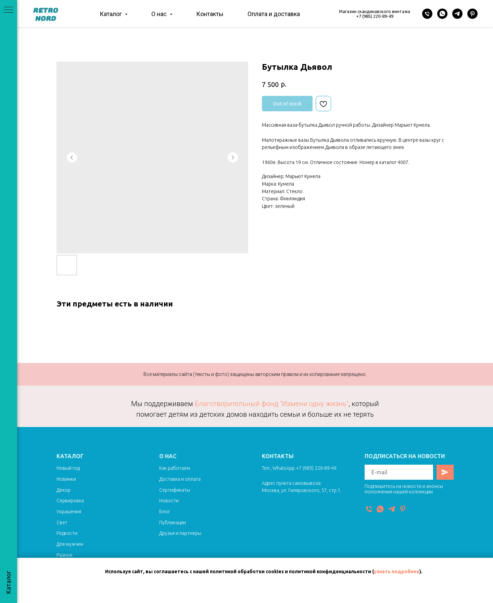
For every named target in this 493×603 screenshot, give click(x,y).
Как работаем (174, 468)
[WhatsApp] (442, 14)
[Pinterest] (472, 14)
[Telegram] (457, 14)
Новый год (68, 468)
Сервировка (70, 500)
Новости (169, 500)
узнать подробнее (396, 571)
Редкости (66, 533)
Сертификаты (174, 490)
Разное (64, 555)
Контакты (210, 13)
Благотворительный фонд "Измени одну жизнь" (272, 404)
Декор (63, 490)
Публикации (172, 522)
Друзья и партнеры (180, 533)
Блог (164, 511)
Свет (61, 522)
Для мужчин (69, 544)
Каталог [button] (111, 13)
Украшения (68, 511)
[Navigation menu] (8, 10)
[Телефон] (427, 14)
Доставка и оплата (180, 479)
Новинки (66, 479)
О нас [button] (159, 13)
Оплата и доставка (274, 13)
